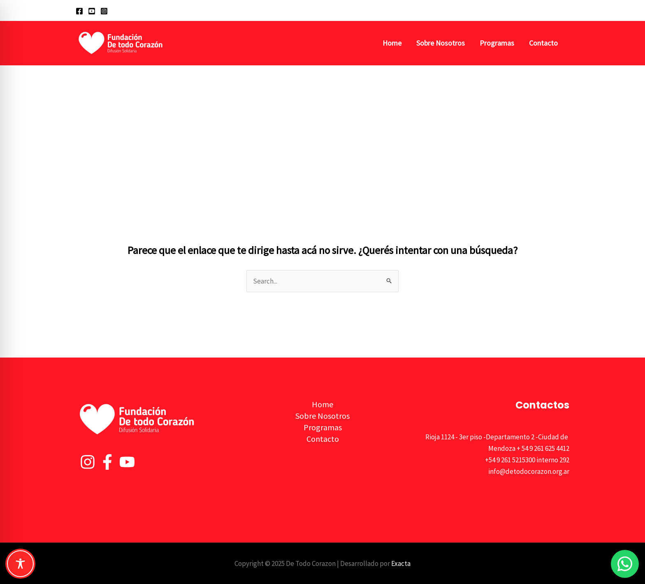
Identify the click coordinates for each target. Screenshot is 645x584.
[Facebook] (79, 11)
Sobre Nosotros (440, 43)
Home (392, 43)
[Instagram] (104, 11)
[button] (565, 10)
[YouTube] (91, 11)
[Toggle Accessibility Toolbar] (20, 563)
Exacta (401, 563)
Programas (497, 43)
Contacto (543, 43)
